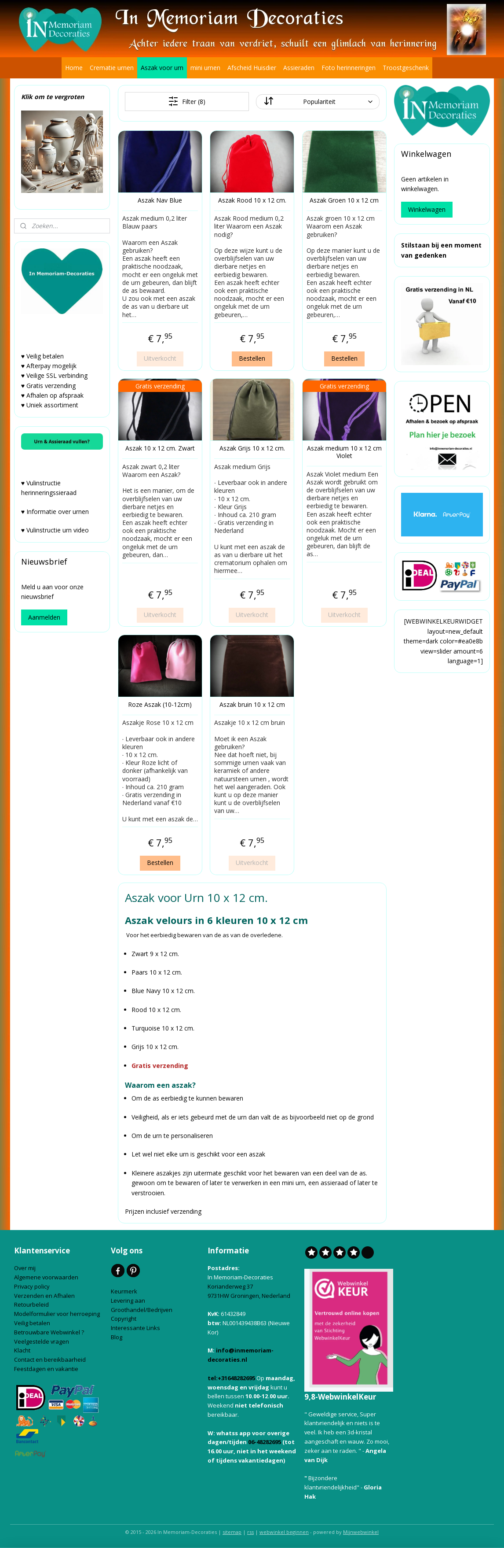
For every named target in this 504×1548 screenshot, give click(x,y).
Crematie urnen (112, 67)
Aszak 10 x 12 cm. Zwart (159, 448)
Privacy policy (32, 1286)
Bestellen (252, 358)
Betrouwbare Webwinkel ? (49, 1332)
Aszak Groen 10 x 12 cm (344, 200)
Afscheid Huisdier (251, 67)
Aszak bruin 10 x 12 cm (252, 705)
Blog (117, 1337)
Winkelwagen (427, 209)
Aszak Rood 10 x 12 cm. (252, 200)
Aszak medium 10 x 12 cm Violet (344, 452)
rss (250, 1532)
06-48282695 (264, 1442)
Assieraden (298, 67)
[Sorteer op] (317, 101)
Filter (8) (186, 101)
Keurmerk (124, 1291)
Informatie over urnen (58, 511)
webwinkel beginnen (284, 1532)
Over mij (25, 1268)
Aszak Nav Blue (160, 200)
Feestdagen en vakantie (46, 1369)
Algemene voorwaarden (47, 1277)
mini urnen (205, 67)
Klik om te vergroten (52, 96)
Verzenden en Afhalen (45, 1296)
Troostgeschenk (406, 67)
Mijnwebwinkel (361, 1532)
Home (74, 67)
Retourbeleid (32, 1304)
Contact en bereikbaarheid (50, 1359)
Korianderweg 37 (230, 1286)
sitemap (232, 1532)
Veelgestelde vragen (41, 1341)
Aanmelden (44, 617)
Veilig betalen (32, 1323)
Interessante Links (135, 1328)
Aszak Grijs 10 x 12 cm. (252, 448)
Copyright (123, 1319)
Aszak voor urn (162, 67)
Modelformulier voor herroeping (57, 1314)
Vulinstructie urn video (58, 530)
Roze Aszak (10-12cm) (160, 705)
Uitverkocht (159, 358)
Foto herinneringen (348, 67)
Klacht (23, 1350)
